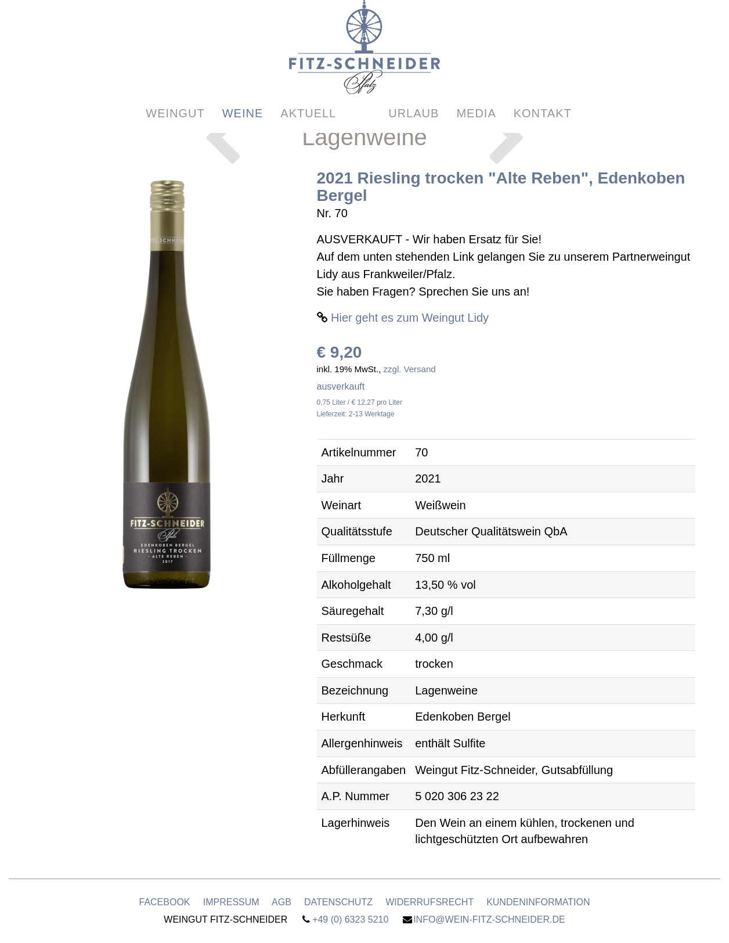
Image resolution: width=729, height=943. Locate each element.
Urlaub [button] (413, 91)
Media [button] (476, 91)
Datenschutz (338, 902)
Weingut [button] (175, 91)
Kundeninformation (538, 902)
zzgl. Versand (410, 369)
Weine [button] (243, 91)
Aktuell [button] (308, 91)
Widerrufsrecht (429, 902)
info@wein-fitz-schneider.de (489, 919)
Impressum (231, 902)
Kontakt (543, 91)
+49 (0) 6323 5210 (350, 919)
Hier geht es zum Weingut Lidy (410, 317)
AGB (281, 902)
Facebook (164, 902)
